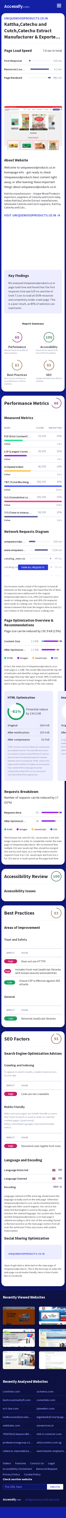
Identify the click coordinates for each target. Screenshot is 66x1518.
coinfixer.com (11, 1391)
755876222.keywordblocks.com (18, 1434)
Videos (7, 1463)
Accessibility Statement (17, 1468)
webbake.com (11, 1425)
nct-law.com (10, 1408)
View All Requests (33, 567)
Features (20, 1463)
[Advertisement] (32, 95)
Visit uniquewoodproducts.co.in (32, 215)
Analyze (55, 1486)
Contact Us (37, 1463)
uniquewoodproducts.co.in (26, 18)
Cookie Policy (32, 1474)
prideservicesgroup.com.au (18, 1442)
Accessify (16, 6)
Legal (51, 1463)
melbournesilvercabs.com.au (18, 1417)
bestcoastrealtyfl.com (17, 1400)
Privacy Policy (11, 1474)
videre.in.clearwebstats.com (18, 1451)
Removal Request (46, 1468)
